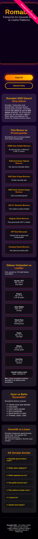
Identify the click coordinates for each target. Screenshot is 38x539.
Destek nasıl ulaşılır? (17, 505)
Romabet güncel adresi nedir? (16, 459)
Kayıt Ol (19, 77)
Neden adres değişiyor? (18, 468)
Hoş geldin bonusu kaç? (18, 483)
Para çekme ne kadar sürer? (19, 490)
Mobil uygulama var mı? (18, 475)
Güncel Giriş (19, 86)
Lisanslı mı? (13, 497)
